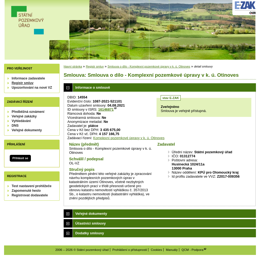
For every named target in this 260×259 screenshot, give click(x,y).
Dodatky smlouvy (89, 233)
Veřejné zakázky (24, 116)
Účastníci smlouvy (90, 223)
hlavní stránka (73, 66)
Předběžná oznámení (28, 112)
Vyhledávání (21, 121)
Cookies (156, 249)
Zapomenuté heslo (26, 191)
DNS (15, 125)
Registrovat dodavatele (30, 195)
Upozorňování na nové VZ (32, 87)
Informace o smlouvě (92, 87)
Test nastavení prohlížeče (31, 186)
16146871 (106, 109)
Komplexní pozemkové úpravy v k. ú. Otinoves (128, 138)
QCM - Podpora (192, 249)
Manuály (172, 249)
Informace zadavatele (28, 78)
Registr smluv (22, 83)
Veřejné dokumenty (27, 130)
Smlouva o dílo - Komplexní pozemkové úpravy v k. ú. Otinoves (149, 66)
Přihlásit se (20, 158)
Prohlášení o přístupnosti (129, 249)
